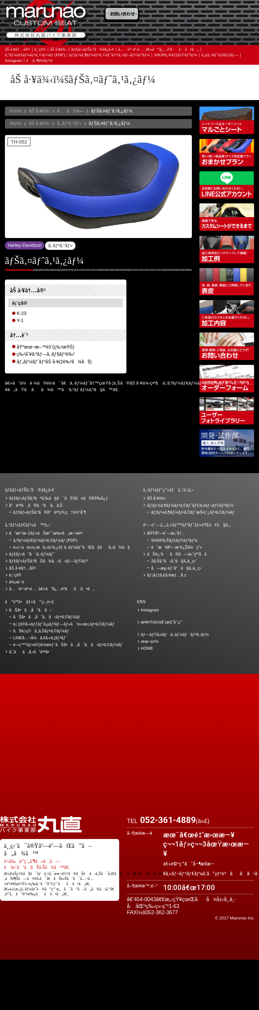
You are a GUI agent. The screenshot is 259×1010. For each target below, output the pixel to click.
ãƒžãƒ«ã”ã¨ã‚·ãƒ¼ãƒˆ (32, 554)
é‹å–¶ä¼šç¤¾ (39, 61)
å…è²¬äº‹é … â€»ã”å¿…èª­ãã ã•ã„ (158, 49)
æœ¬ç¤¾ (149, 641)
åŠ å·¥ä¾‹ (58, 49)
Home (15, 111)
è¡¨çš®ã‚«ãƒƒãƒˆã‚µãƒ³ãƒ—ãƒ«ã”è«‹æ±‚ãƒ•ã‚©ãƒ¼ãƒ (64, 624)
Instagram (13, 61)
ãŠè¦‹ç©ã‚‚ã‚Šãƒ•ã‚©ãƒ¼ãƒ (41, 631)
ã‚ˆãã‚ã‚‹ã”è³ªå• (122, 35)
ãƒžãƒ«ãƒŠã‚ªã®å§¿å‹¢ (92, 49)
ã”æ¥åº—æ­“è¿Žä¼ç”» (176, 547)
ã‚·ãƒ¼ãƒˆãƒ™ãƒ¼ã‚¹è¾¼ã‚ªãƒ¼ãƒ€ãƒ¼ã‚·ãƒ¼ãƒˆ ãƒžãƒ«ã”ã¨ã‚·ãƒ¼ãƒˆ (226, 120)
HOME (147, 648)
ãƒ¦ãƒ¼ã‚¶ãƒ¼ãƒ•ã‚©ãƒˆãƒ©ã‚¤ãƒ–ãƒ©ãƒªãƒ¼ (109, 55)
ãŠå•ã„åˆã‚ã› (235, 35)
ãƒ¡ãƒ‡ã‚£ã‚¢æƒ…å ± (160, 35)
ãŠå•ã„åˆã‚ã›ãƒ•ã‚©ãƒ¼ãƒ (47, 617)
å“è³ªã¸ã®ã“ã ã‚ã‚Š (36, 505)
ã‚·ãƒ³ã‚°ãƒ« (69, 123)
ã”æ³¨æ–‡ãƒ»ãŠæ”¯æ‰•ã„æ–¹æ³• (122, 15)
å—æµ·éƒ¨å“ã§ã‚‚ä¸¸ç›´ (176, 568)
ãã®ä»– (70, 111)
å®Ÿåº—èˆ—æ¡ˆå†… (197, 35)
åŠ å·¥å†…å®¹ (17, 49)
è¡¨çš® (40, 49)
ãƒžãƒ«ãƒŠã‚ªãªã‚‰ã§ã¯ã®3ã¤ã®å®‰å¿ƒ (58, 498)
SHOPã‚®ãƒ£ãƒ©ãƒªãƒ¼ (175, 55)
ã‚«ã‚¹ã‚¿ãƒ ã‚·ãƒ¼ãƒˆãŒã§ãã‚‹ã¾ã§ (71, 547)
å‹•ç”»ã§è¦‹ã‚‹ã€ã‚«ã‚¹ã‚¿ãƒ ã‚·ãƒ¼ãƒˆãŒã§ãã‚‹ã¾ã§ (226, 217)
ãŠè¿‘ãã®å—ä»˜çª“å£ (235, 15)
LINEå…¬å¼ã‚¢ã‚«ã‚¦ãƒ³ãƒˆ (226, 185)
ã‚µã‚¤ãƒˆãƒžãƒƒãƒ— (219, 55)
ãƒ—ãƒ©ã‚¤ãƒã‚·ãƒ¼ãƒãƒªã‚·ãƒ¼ (175, 634)
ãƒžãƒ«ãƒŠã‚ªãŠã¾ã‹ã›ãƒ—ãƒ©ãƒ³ (226, 152)
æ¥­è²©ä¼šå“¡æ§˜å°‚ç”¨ (162, 622)
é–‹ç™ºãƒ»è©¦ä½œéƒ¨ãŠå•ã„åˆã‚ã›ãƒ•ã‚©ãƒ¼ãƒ (226, 443)
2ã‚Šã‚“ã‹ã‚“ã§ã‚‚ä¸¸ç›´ (174, 561)
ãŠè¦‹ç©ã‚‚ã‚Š (160, 15)
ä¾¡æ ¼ (197, 15)
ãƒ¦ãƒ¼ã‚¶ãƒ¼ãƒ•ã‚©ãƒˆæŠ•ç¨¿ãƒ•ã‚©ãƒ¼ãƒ (193, 512)
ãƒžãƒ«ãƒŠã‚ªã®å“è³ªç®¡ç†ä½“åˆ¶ (49, 512)
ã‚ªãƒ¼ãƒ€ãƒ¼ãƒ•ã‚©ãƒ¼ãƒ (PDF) (35, 55)
